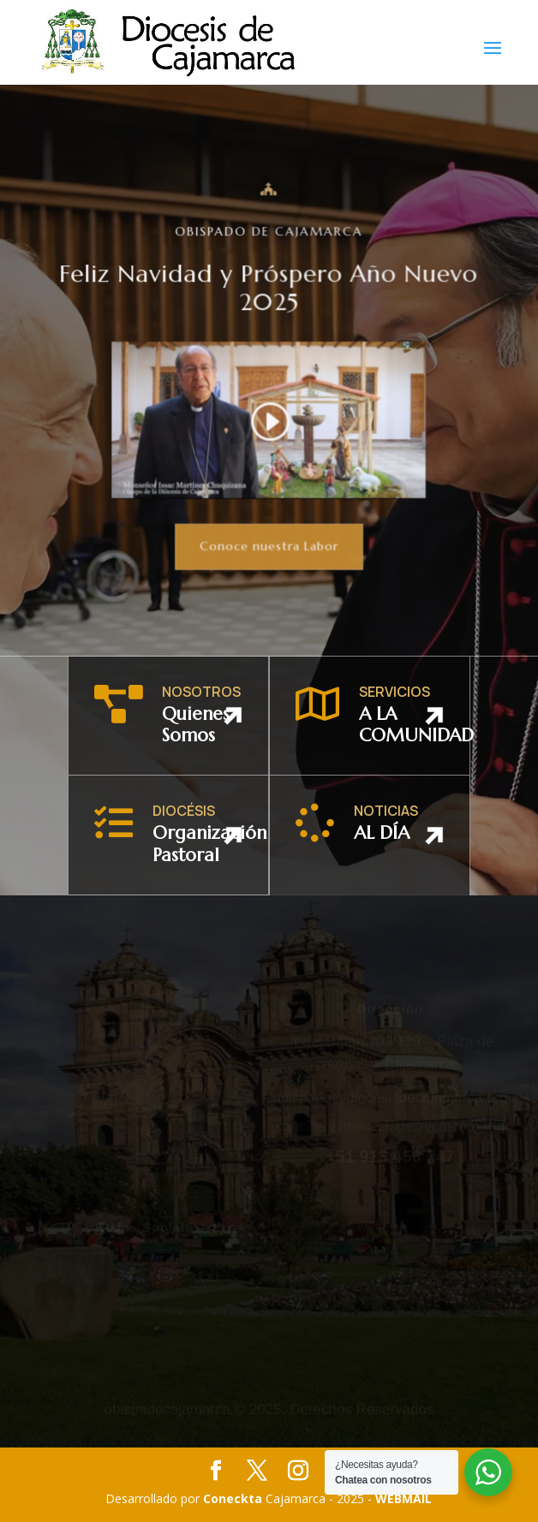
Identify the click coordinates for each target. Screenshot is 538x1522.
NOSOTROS (201, 691)
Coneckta (234, 1498)
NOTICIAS (386, 810)
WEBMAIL (403, 1498)
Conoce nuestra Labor (269, 545)
